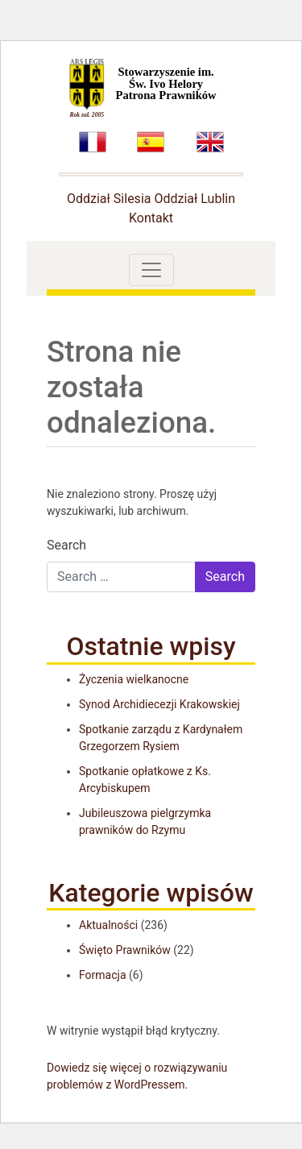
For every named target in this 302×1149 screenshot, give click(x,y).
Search (66, 545)
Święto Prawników (125, 950)
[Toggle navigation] (151, 270)
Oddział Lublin (194, 198)
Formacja (102, 975)
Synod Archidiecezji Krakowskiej (159, 704)
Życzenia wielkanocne (133, 679)
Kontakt (151, 218)
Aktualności (108, 925)
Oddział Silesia (109, 198)
